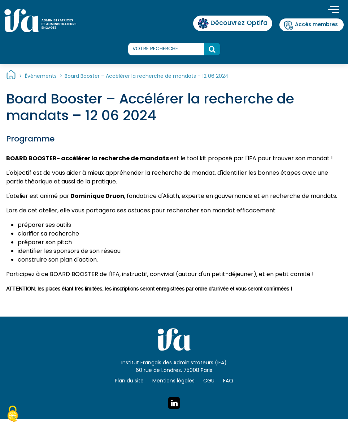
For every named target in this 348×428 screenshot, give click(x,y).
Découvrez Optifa (232, 23)
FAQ (228, 381)
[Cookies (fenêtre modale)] (12, 415)
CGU (208, 381)
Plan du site (129, 381)
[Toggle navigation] (333, 10)
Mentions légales (173, 381)
